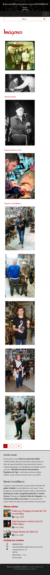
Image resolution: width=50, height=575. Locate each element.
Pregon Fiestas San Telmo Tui (25, 531)
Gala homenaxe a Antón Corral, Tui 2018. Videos (27, 522)
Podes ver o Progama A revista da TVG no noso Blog (29, 512)
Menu (33, 19)
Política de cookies (28, 569)
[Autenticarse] (2, 571)
